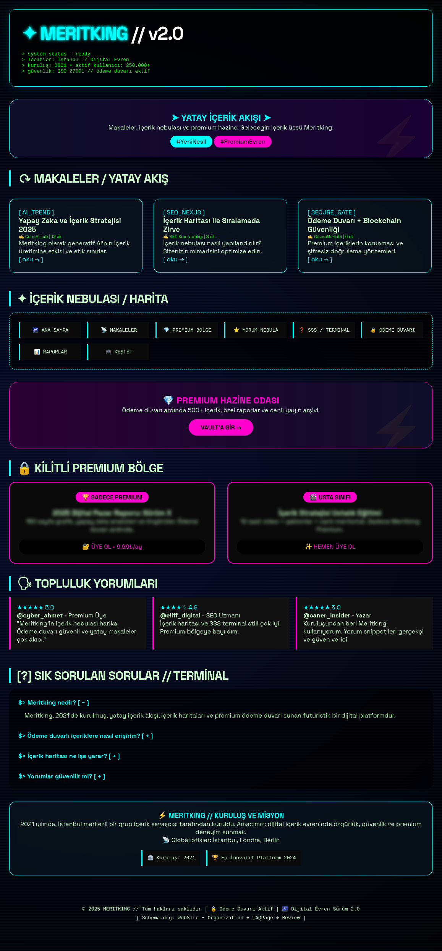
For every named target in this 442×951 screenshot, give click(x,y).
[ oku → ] (31, 264)
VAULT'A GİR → (221, 433)
